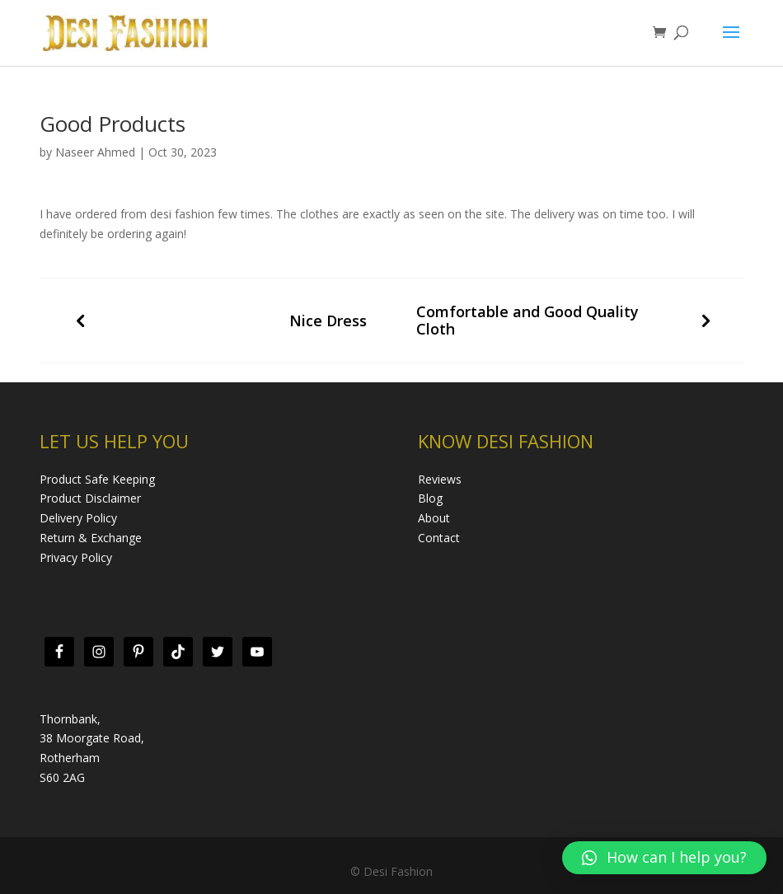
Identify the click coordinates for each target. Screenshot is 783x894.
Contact (439, 537)
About (434, 518)
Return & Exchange (91, 537)
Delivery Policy (78, 518)
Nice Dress (328, 321)
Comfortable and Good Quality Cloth (527, 320)
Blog (430, 498)
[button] (664, 857)
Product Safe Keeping (97, 479)
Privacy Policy (76, 557)
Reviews (440, 479)
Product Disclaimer (90, 498)
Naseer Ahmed (95, 152)
